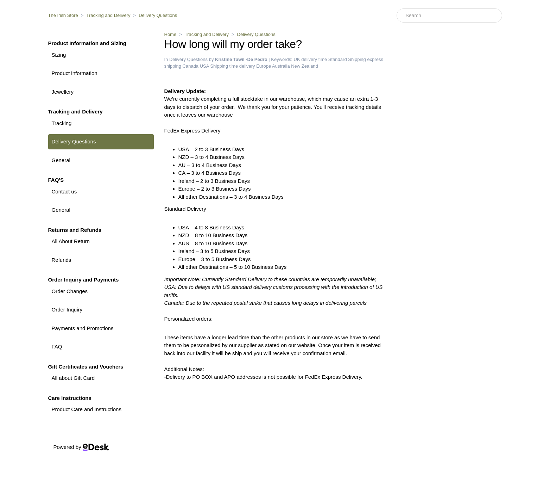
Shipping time (224, 66)
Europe (263, 66)
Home (170, 34)
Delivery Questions (158, 15)
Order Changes (70, 291)
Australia (281, 66)
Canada (191, 66)
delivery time (314, 59)
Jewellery (63, 92)
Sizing (59, 55)
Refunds (61, 260)
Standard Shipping (347, 59)
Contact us (64, 191)
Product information (74, 73)
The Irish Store (63, 15)
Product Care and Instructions (86, 409)
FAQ (57, 347)
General (61, 160)
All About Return (71, 241)
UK (297, 59)
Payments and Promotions (83, 328)
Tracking (62, 123)
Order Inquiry (67, 310)
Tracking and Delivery (108, 15)
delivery (247, 66)
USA (204, 66)
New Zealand (304, 66)
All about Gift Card (73, 378)
